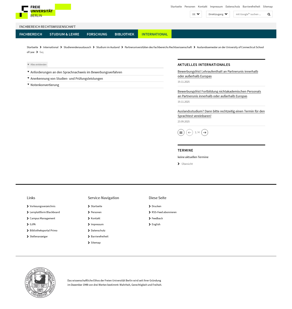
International (155, 34)
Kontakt (202, 6)
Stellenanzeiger (39, 236)
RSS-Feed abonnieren (164, 212)
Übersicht (185, 164)
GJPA (33, 224)
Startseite (176, 6)
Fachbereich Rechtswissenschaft (47, 26)
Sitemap (268, 6)
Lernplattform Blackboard (45, 212)
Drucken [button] (156, 206)
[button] (196, 14)
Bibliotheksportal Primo (43, 230)
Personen (190, 6)
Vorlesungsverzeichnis (42, 206)
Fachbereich (30, 34)
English (156, 224)
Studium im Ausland (108, 47)
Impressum (216, 6)
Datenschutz (233, 6)
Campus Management (42, 218)
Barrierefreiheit (251, 6)
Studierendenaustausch (77, 47)
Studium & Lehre (64, 34)
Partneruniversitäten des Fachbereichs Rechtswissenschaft (158, 47)
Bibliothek (124, 34)
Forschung (97, 34)
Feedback (157, 218)
